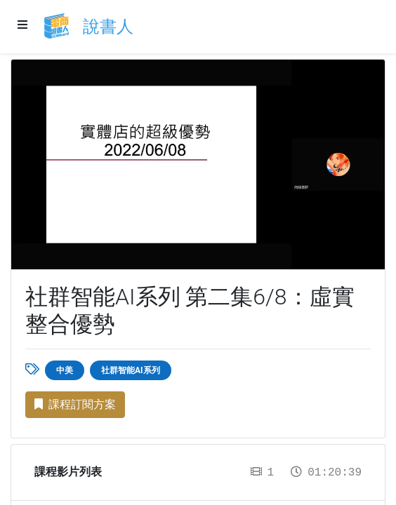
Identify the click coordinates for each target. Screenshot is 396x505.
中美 (64, 370)
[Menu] (23, 25)
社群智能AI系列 (130, 370)
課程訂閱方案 (75, 404)
